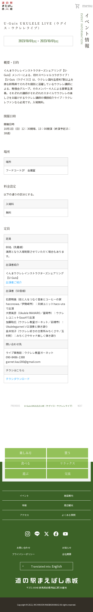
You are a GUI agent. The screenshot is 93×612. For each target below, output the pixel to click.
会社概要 (66, 554)
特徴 (24, 505)
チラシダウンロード (18, 379)
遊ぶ (25, 489)
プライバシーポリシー (23, 554)
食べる (25, 479)
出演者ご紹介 (14, 282)
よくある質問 (68, 514)
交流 (67, 489)
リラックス (67, 479)
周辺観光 (68, 505)
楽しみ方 (25, 468)
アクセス (24, 514)
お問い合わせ (23, 547)
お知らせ (66, 547)
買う (67, 468)
